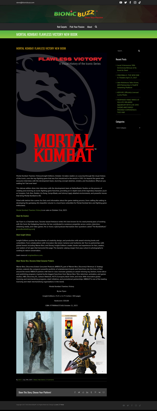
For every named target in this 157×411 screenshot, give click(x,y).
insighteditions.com (34, 255)
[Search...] (126, 50)
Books (35, 380)
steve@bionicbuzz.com (25, 2)
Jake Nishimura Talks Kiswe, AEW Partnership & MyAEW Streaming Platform (128, 85)
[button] (96, 26)
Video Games (41, 380)
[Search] (139, 50)
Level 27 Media (59, 404)
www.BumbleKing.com (25, 229)
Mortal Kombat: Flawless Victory (28, 210)
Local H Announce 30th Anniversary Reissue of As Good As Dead (127, 67)
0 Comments (50, 380)
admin (20, 380)
